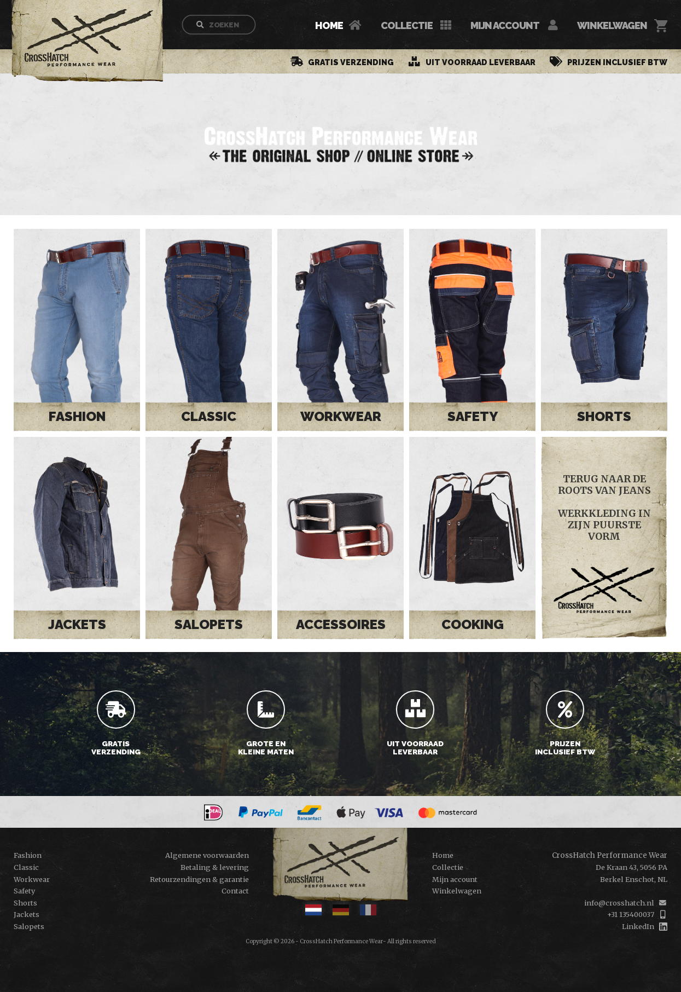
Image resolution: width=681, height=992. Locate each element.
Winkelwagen (612, 25)
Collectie (407, 25)
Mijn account (504, 25)
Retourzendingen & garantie (199, 879)
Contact (235, 890)
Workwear (340, 416)
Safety (472, 416)
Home (329, 25)
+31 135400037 (630, 914)
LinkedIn (638, 926)
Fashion (77, 416)
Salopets (208, 624)
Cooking (472, 624)
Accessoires (341, 624)
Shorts (604, 416)
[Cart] (660, 26)
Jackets (77, 624)
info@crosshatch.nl (619, 902)
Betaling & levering (215, 867)
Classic (208, 416)
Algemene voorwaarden (207, 855)
